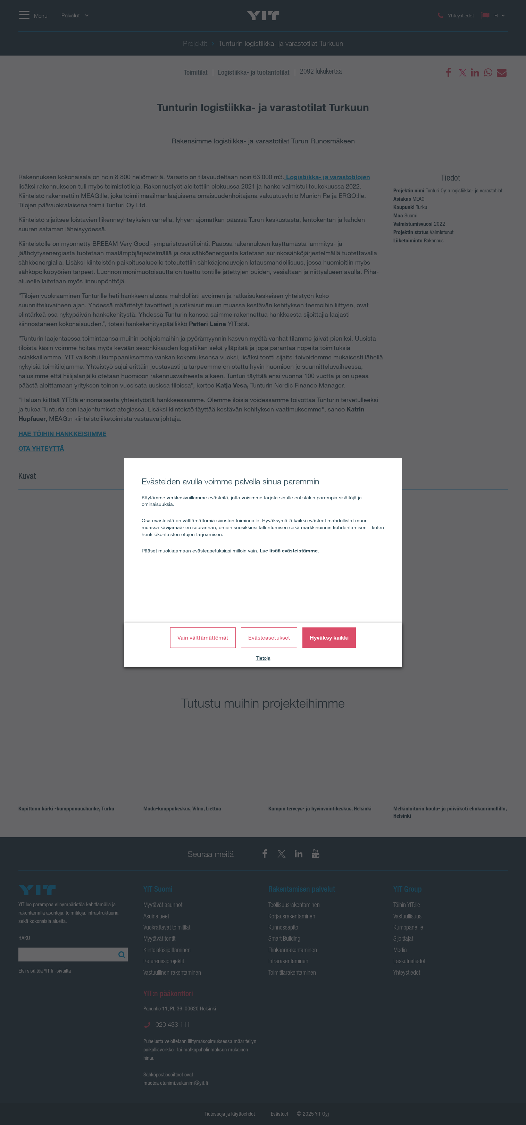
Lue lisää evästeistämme (289, 551)
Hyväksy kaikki (329, 637)
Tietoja (263, 658)
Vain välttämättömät (202, 637)
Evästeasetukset (269, 637)
